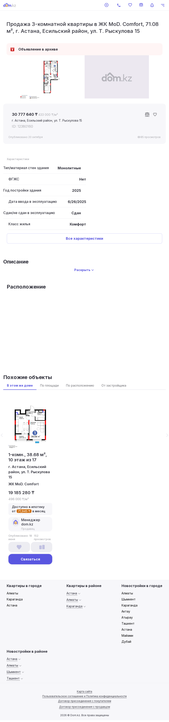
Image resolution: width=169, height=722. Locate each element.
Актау (126, 611)
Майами (127, 635)
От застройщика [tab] (113, 385)
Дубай (126, 641)
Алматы (12, 593)
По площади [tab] (49, 385)
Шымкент (129, 599)
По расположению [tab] (80, 385)
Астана (12, 605)
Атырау (127, 617)
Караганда (15, 599)
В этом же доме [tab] (20, 385)
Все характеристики (84, 238)
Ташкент (128, 623)
